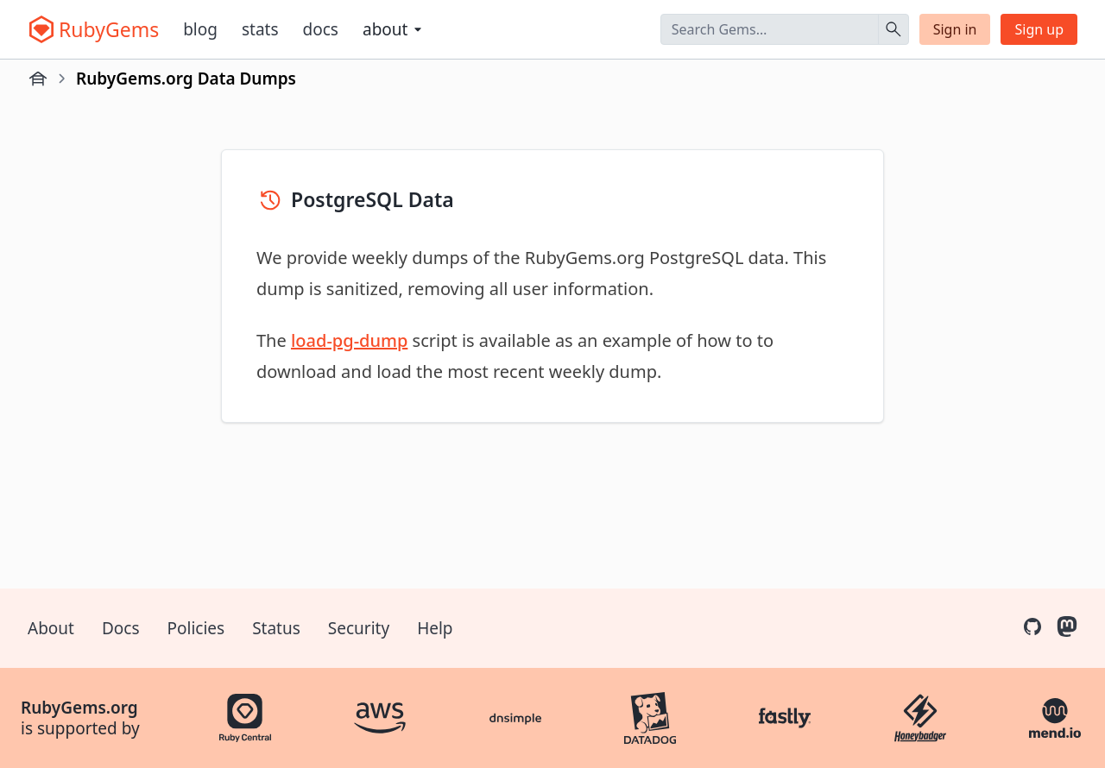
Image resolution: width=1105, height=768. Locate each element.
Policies (196, 628)
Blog (200, 29)
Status (276, 628)
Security (358, 628)
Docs (320, 29)
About (51, 628)
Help (434, 628)
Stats (260, 29)
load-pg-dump (349, 340)
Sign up (1039, 29)
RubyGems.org (79, 707)
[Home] (38, 78)
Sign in (955, 29)
